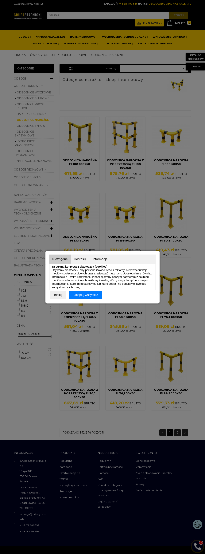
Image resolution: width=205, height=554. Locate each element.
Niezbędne (60, 259)
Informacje (99, 259)
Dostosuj (80, 259)
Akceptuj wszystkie (85, 294)
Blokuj (58, 294)
